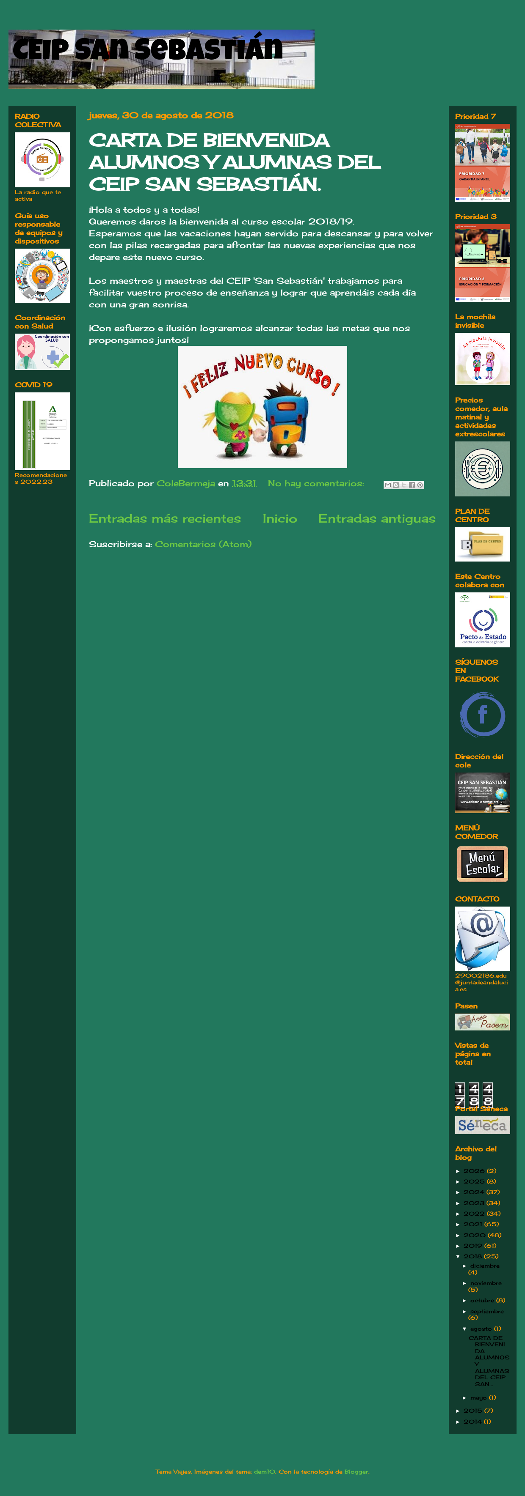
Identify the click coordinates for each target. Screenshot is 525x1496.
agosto (482, 1328)
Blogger (356, 1471)
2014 (474, 1421)
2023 (475, 1203)
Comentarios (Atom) (203, 544)
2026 (475, 1170)
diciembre (485, 1265)
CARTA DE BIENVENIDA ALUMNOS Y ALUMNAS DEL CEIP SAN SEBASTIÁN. (235, 162)
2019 (474, 1245)
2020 (476, 1235)
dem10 (264, 1471)
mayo (479, 1397)
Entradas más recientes (165, 518)
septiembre (487, 1311)
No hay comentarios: (317, 483)
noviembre (486, 1283)
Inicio (280, 518)
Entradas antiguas (377, 518)
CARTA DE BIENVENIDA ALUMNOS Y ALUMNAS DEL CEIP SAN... (489, 1360)
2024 (475, 1192)
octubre (483, 1300)
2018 (474, 1256)
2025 (475, 1181)
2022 (475, 1213)
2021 (474, 1224)
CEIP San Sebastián (148, 53)
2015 (474, 1410)
